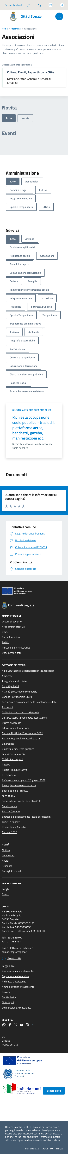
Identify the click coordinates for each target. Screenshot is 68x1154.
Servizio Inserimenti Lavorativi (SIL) (21, 801)
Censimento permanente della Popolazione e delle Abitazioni (29, 704)
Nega (59, 1148)
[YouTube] (21, 1025)
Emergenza (8, 744)
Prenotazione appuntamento (17, 971)
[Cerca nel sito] (59, 16)
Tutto (9, 118)
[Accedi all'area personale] (62, 5)
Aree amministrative (13, 627)
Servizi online (9, 806)
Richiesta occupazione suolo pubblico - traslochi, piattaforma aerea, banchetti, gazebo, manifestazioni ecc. (33, 428)
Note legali (8, 1002)
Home (5, 28)
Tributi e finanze (11, 822)
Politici (5, 642)
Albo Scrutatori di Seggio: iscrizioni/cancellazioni (28, 671)
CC (3, 1037)
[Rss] (33, 1025)
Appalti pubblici (10, 686)
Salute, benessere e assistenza (19, 785)
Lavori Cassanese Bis (13, 754)
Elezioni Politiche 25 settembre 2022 (22, 733)
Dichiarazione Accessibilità (16, 1008)
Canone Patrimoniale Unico (17, 697)
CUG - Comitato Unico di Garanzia (20, 712)
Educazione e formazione (15, 728)
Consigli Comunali (12, 871)
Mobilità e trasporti (12, 759)
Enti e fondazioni (11, 637)
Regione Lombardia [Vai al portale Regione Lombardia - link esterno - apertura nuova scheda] (14, 5)
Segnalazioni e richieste (15, 791)
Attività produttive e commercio (19, 691)
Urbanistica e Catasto (13, 827)
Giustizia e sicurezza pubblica (31, 410)
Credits (6, 1041)
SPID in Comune (11, 811)
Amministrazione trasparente (18, 987)
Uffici (5, 632)
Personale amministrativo (16, 647)
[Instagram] (27, 1025)
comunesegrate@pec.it (14, 952)
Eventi (5, 894)
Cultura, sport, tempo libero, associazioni (24, 718)
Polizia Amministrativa (14, 770)
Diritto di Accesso (11, 723)
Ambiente (7, 676)
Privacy (6, 992)
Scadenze (7, 866)
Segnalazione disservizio (15, 976)
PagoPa (6, 764)
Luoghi (5, 889)
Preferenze (31, 1148)
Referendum (9, 775)
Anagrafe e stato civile (14, 681)
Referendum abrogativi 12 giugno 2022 (23, 780)
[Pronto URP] (39, 5)
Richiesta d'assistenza (14, 981)
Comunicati (8, 855)
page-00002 (9, 796)
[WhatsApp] (4, 1025)
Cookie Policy (9, 997)
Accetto (48, 1148)
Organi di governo (12, 621)
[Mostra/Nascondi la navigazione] (4, 16)
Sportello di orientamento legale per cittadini (26, 817)
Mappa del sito (10, 1044)
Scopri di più (54, 1091)
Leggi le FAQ (9, 966)
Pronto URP (11, 958)
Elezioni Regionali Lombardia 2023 (21, 738)
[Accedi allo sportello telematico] (50, 5)
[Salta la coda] (28, 5)
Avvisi (5, 861)
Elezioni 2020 (9, 832)
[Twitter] (16, 1025)
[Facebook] (10, 1025)
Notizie (25, 118)
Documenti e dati (11, 653)
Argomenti (16, 28)
